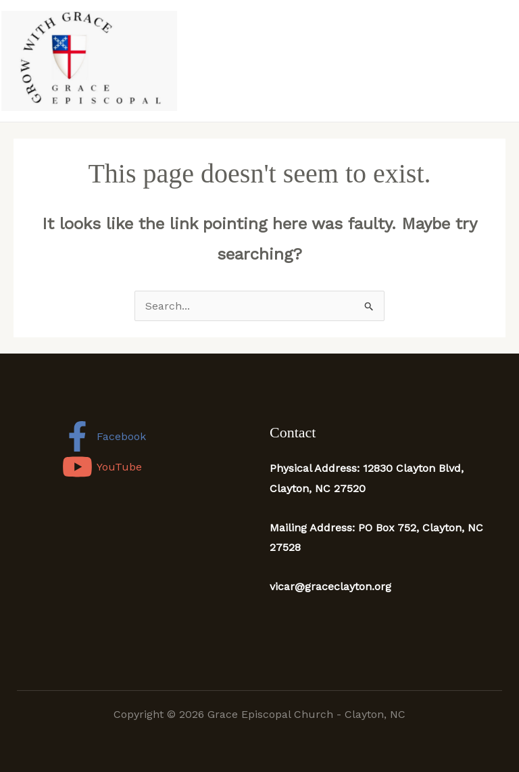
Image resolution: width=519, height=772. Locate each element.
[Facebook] (104, 436)
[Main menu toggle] (504, 61)
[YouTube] (102, 467)
